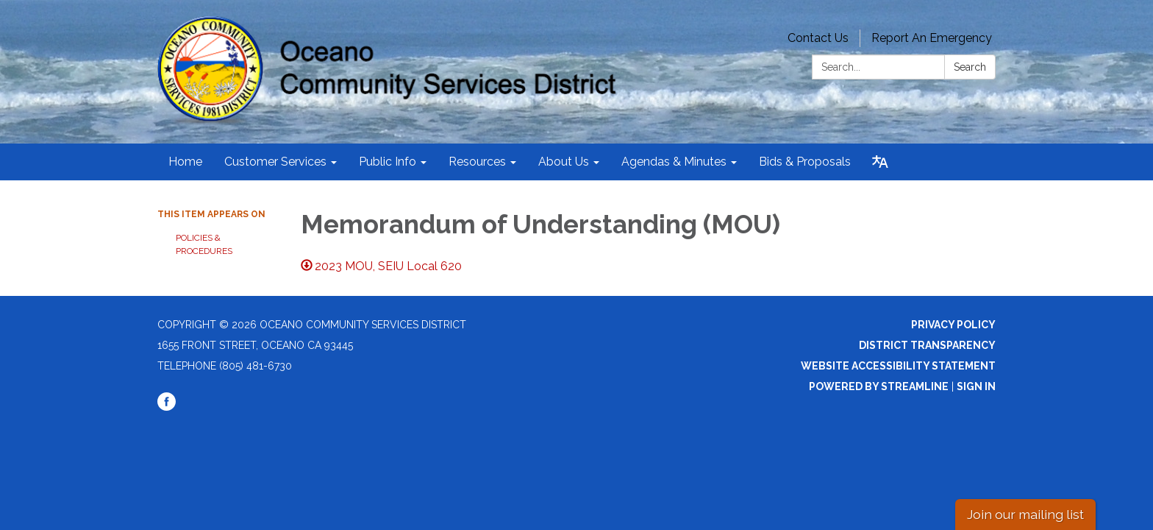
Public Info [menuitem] (387, 162)
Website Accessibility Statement (898, 366)
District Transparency (927, 345)
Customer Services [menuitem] (275, 162)
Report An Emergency (931, 38)
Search (970, 67)
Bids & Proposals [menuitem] (805, 162)
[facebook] (166, 407)
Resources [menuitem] (477, 162)
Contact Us (818, 38)
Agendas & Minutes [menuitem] (674, 162)
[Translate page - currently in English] (880, 162)
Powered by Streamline (879, 386)
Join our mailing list (1025, 514)
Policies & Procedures (204, 244)
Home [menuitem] (185, 162)
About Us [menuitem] (563, 162)
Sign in (976, 386)
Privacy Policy (953, 325)
